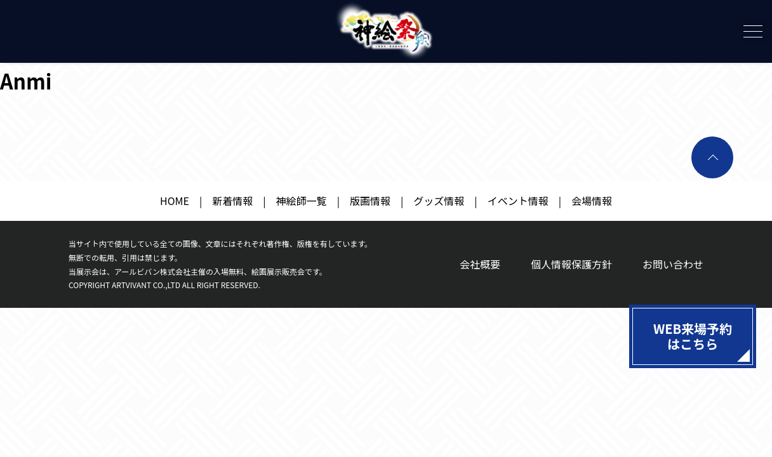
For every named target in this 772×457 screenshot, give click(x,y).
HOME (174, 200)
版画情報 (370, 200)
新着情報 (232, 200)
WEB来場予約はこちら (692, 336)
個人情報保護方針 (571, 264)
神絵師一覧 (301, 200)
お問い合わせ (672, 264)
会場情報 (591, 200)
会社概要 (480, 264)
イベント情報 (518, 200)
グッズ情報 (438, 200)
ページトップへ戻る (712, 157)
